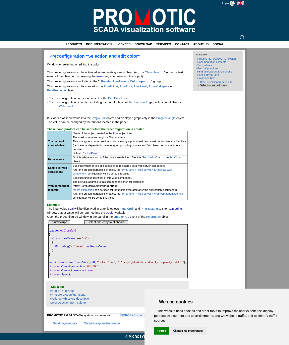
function (54, 230)
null (92, 262)
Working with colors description (70, 298)
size (159, 262)
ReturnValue (98, 246)
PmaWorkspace (159, 86)
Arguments (75, 266)
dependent (147, 262)
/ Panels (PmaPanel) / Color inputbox (125, 81)
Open (64, 274)
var (51, 262)
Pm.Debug (62, 246)
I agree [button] (161, 330)
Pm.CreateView (78, 262)
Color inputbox (206, 78)
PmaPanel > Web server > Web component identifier (153, 193)
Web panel (66, 106)
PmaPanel (140, 86)
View (64, 266)
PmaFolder (111, 86)
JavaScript (59, 222)
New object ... (155, 72)
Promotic (49, 1)
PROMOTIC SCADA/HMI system (217, 58)
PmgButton (153, 216)
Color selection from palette (68, 302)
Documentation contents (211, 61)
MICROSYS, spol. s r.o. (135, 315)
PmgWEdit (99, 118)
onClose (73, 270)
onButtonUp (121, 216)
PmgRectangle (165, 118)
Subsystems (204, 65)
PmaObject (176, 157)
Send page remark (65, 323)
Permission (149, 157)
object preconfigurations (214, 71)
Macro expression (83, 189)
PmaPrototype (56, 90)
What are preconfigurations (67, 294)
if (53, 238)
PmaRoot (126, 86)
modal (175, 262)
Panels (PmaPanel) (62, 290)
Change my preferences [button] (188, 330)
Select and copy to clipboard (106, 222)
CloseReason (67, 238)
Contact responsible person (102, 323)
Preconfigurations (207, 68)
